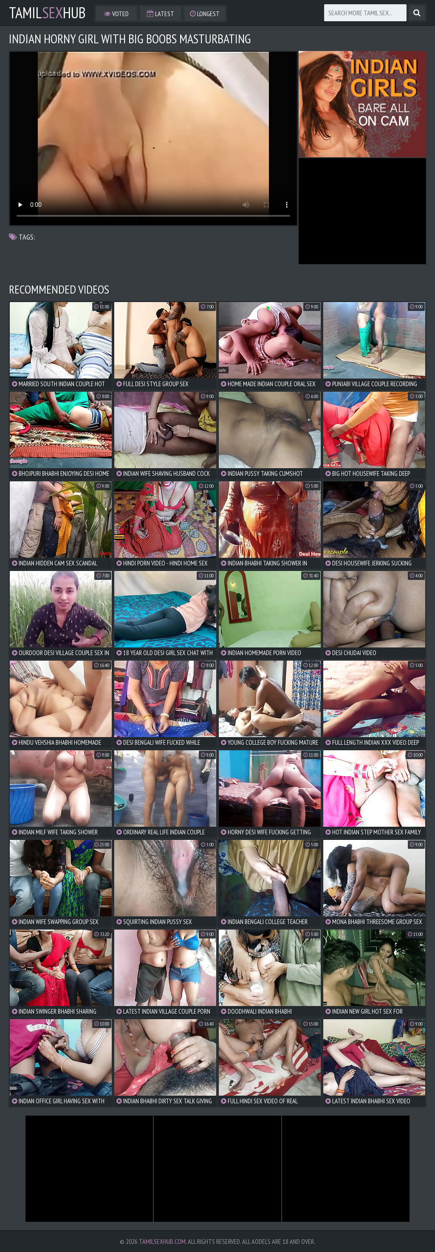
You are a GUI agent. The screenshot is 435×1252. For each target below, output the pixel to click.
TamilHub (47, 12)
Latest (160, 13)
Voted (116, 13)
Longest (205, 13)
